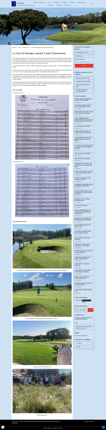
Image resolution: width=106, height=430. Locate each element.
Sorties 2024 (26, 47)
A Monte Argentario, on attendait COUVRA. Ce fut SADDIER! (83, 99)
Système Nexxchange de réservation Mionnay (82, 90)
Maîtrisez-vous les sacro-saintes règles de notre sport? (83, 327)
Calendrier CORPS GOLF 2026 (83, 81)
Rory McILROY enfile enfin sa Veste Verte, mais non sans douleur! (84, 112)
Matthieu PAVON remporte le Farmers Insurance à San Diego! (83, 132)
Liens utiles (59, 5)
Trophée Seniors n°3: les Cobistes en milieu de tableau (84, 251)
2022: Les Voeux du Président (83, 153)
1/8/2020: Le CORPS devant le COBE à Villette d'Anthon (83, 258)
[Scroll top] (103, 427)
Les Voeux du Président (81, 205)
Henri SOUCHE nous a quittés (82, 158)
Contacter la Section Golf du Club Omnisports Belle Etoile (83, 318)
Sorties (48, 2)
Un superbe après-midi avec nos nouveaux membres (83, 284)
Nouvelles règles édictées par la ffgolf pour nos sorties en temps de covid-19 (83, 192)
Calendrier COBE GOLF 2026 (83, 78)
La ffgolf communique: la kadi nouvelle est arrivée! (82, 178)
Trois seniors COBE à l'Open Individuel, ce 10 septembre (82, 245)
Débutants (72, 2)
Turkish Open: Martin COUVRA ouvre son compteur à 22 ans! (82, 106)
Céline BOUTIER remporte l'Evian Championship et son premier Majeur (83, 139)
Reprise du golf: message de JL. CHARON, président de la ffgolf (83, 219)
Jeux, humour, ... (67, 5)
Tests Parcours (82, 2)
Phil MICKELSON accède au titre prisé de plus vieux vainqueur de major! (83, 165)
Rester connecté (80, 59)
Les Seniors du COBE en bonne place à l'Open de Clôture (83, 232)
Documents (51, 5)
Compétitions (56, 2)
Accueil (35, 2)
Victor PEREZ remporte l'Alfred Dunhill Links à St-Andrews (83, 271)
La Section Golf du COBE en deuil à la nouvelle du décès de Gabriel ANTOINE (84, 147)
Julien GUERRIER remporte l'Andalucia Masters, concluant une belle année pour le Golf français (84, 120)
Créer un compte (78, 61)
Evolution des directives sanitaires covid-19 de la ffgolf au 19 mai (84, 172)
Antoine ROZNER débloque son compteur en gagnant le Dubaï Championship (83, 212)
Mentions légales (47, 428)
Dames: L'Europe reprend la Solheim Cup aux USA (82, 277)
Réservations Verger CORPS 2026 (83, 85)
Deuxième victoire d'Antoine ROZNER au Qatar (82, 199)
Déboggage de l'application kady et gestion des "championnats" (84, 185)
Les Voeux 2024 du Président (82, 126)
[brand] (21, 4)
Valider (84, 65)
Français (79, 343)
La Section (41, 2)
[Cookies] (2, 427)
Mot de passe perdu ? (86, 61)
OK (90, 310)
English (78, 346)
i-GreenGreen (15, 423)
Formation (64, 2)
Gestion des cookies (58, 428)
